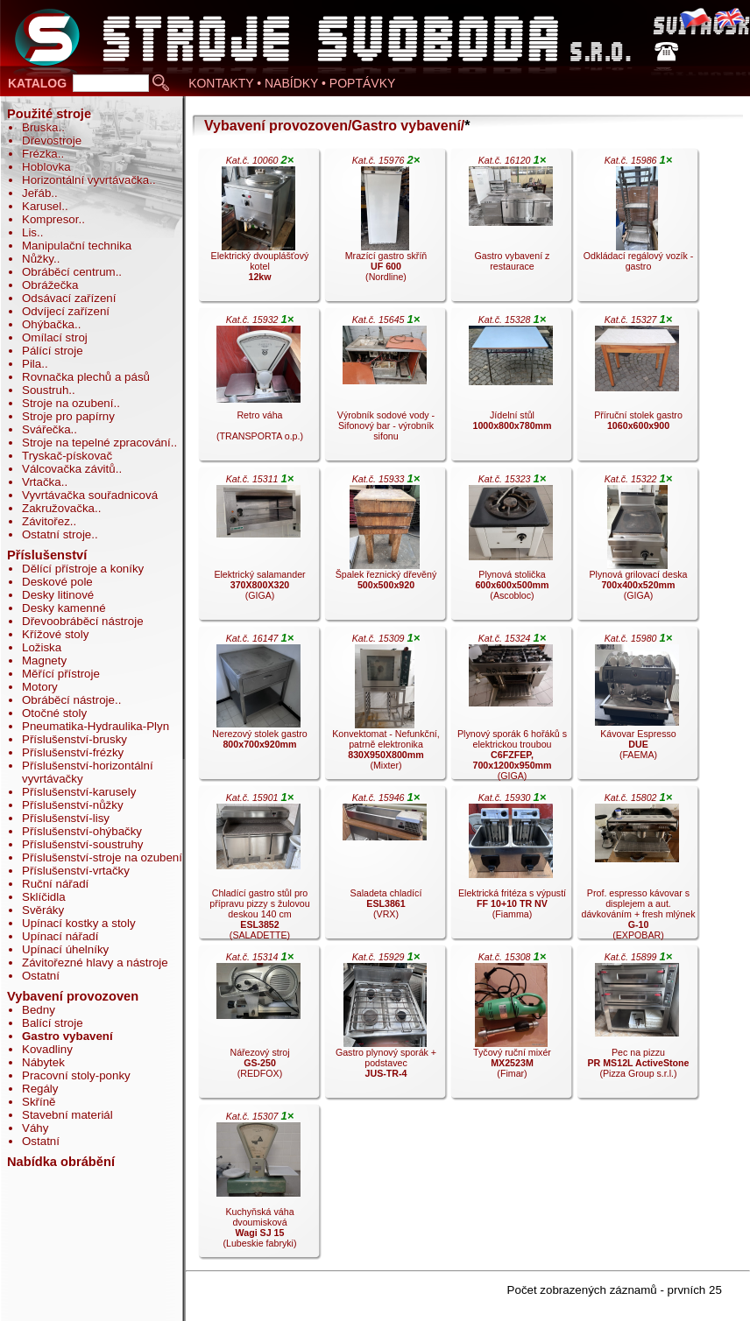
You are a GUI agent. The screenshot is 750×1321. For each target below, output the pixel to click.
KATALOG (37, 83)
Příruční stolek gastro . (637, 389)
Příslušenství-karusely (79, 791)
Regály (40, 1088)
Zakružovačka (58, 508)
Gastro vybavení (67, 1036)
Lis (29, 232)
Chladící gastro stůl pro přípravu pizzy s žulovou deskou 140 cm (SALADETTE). (258, 866)
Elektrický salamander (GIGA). (258, 548)
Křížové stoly (55, 634)
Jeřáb (36, 193)
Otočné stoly (54, 713)
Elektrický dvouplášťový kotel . (258, 229)
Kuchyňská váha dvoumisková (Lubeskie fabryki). (258, 1185)
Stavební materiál (67, 1114)
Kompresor (50, 219)
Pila (31, 363)
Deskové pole (57, 581)
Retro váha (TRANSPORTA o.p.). (258, 389)
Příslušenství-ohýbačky (82, 831)
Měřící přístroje (61, 673)
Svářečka (46, 429)
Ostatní (41, 975)
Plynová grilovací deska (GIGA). (637, 548)
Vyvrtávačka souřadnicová (90, 495)
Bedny (38, 1009)
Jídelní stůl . (511, 389)
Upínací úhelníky (65, 949)
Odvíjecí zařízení (66, 311)
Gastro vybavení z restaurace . (511, 229)
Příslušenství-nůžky (73, 805)
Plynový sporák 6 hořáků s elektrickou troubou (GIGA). (511, 707)
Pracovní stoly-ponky (76, 1075)
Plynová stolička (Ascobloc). (511, 548)
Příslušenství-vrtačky (76, 870)
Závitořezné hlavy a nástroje (95, 962)
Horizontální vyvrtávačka (85, 179)
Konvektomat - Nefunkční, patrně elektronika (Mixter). (385, 707)
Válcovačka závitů (69, 468)
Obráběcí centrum (69, 271)
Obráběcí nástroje (68, 699)
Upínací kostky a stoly (79, 923)
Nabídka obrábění (61, 1162)
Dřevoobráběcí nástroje (83, 621)
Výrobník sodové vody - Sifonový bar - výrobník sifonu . (385, 389)
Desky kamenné (64, 608)
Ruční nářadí (55, 883)
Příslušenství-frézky (73, 752)
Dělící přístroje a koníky (83, 568)
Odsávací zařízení (69, 298)
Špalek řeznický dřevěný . (385, 548)
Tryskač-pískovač (67, 455)
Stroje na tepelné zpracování (96, 442)
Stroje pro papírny (68, 416)
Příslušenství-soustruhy (83, 844)
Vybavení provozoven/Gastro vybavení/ (334, 125)
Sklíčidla (44, 896)
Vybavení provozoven (72, 996)
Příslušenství (47, 555)
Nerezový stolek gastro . (258, 707)
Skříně (39, 1101)
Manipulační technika (76, 245)
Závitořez (46, 521)
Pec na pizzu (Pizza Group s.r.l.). (637, 1026)
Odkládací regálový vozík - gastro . (637, 229)
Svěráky (43, 910)
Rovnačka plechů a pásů (86, 376)
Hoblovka (46, 166)
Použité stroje (49, 114)
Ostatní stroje (56, 534)
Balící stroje (52, 1022)
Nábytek (43, 1062)
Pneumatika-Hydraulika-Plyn (95, 726)
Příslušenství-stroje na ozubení (102, 857)
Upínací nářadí (60, 936)
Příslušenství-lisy (66, 818)
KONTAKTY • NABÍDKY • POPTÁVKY (291, 83)
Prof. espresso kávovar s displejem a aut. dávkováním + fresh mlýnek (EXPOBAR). (638, 866)
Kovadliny (47, 1049)
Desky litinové (58, 594)
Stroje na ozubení (67, 403)
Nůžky (37, 258)
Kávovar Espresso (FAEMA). (637, 707)
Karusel (41, 206)
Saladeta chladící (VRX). (385, 866)
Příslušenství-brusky (74, 739)
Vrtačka (41, 481)
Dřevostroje (51, 140)
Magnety (44, 660)
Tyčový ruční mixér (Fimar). (511, 1026)
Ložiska (41, 647)
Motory (40, 686)
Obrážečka (50, 285)
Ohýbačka (48, 324)
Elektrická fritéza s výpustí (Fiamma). (511, 866)
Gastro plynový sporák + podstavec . (385, 1026)
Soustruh (45, 390)
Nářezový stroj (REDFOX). (258, 1026)
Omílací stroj (55, 337)
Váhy (35, 1128)
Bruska (40, 127)
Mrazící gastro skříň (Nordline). (385, 229)
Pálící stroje (52, 350)
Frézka (40, 153)
